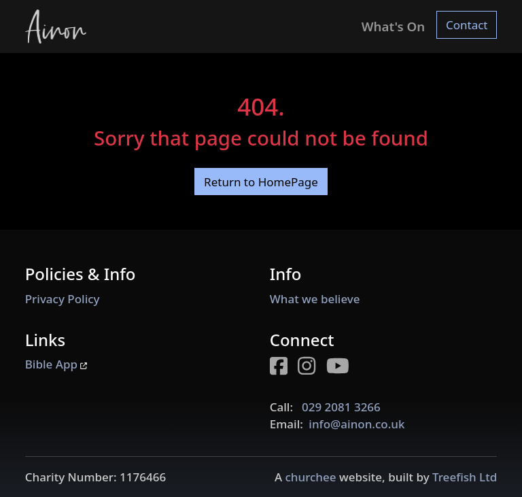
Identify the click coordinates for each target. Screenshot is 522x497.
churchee (310, 477)
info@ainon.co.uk (356, 424)
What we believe (315, 299)
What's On (393, 26)
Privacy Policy (62, 299)
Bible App (56, 364)
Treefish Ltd (464, 477)
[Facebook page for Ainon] (284, 368)
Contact (467, 25)
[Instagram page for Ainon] (312, 368)
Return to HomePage (261, 182)
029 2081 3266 (341, 407)
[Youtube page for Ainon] (343, 368)
